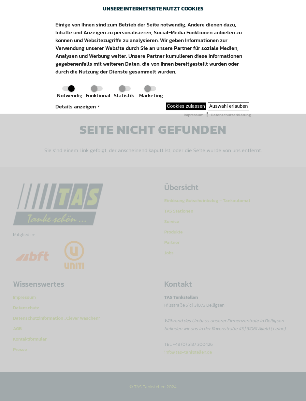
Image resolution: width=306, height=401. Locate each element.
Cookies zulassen (186, 106)
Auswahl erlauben (228, 106)
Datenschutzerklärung (231, 115)
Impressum (193, 115)
